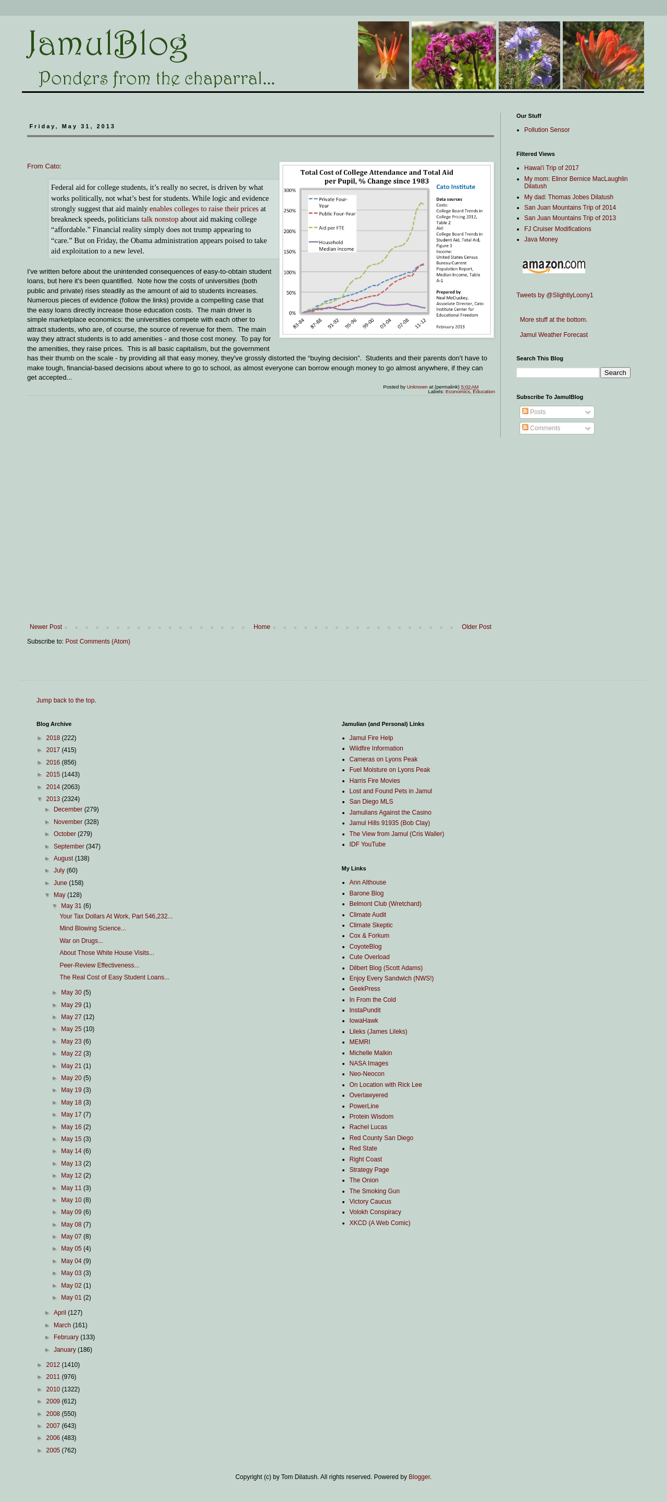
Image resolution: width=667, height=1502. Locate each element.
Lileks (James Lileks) (378, 1031)
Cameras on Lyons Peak (384, 759)
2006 (54, 1438)
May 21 (72, 1066)
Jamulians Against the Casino (390, 812)
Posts (534, 412)
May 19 (72, 1090)
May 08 (72, 1224)
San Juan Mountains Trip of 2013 (570, 218)
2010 (54, 1389)
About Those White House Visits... (106, 952)
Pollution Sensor (547, 130)
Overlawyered (369, 1095)
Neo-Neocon (367, 1073)
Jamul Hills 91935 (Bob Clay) (390, 823)
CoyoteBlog (366, 946)
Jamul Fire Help (371, 738)
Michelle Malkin (371, 1053)
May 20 (72, 1078)
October (66, 834)
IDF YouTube (368, 844)
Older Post (476, 627)
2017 (54, 750)
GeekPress (365, 988)
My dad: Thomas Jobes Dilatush (568, 197)
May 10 (72, 1200)
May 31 (72, 906)
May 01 (72, 1297)
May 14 (72, 1151)
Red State (363, 1148)
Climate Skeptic (371, 925)
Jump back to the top (65, 700)
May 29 (72, 1005)
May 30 (72, 992)
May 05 (72, 1248)
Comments (541, 428)
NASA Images (369, 1063)
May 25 (72, 1029)
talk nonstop (159, 219)
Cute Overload (370, 957)
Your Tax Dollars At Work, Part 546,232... (115, 916)
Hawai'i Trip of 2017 (551, 168)
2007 (54, 1426)
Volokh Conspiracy (375, 1212)
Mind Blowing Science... (92, 928)
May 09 (72, 1212)
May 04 (72, 1261)
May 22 (72, 1053)
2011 (54, 1376)
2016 (54, 762)
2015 (54, 774)
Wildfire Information (376, 748)
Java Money (541, 239)
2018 (54, 738)
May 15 (72, 1139)
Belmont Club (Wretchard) (386, 903)
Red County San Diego (382, 1138)
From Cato (43, 166)
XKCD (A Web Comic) (380, 1223)
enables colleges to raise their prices (204, 208)
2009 (54, 1401)
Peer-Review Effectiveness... (99, 965)
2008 (54, 1414)
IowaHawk (364, 1020)
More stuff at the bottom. (552, 319)
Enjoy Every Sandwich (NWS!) (392, 978)
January (66, 1349)
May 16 (72, 1127)
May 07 (72, 1236)
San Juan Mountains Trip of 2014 (570, 207)
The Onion (364, 1180)
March (63, 1325)
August (64, 858)
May (60, 895)
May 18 (72, 1102)
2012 (54, 1364)
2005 (54, 1450)
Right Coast (366, 1159)
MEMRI (360, 1042)
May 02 (72, 1285)
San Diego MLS (371, 801)
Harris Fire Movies (375, 780)
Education (484, 391)
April (61, 1312)
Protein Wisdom (372, 1116)
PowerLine (364, 1106)
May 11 (72, 1188)
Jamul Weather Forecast (552, 334)
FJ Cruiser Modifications (557, 229)
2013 (54, 799)
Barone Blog (367, 893)
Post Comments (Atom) (97, 641)
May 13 (72, 1163)
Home (262, 627)
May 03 (72, 1273)
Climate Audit (368, 914)
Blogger (419, 1477)
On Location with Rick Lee (386, 1084)
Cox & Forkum (370, 935)
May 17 (72, 1114)
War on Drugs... (81, 940)
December (69, 809)
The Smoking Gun (375, 1191)
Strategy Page (369, 1169)
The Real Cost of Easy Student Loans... (114, 977)
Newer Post (46, 627)
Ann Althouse (368, 882)
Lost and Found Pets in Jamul (391, 791)
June (61, 883)
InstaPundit (365, 1010)
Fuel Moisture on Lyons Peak (390, 769)
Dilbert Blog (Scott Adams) (386, 968)
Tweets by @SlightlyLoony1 (555, 295)
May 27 (72, 1017)
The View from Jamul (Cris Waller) (397, 834)
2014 (54, 787)
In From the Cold (373, 999)
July (60, 870)
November (69, 822)
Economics (458, 391)
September (70, 846)
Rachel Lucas (369, 1127)
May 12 (72, 1175)
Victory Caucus (370, 1201)
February (67, 1337)
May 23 (72, 1041)
